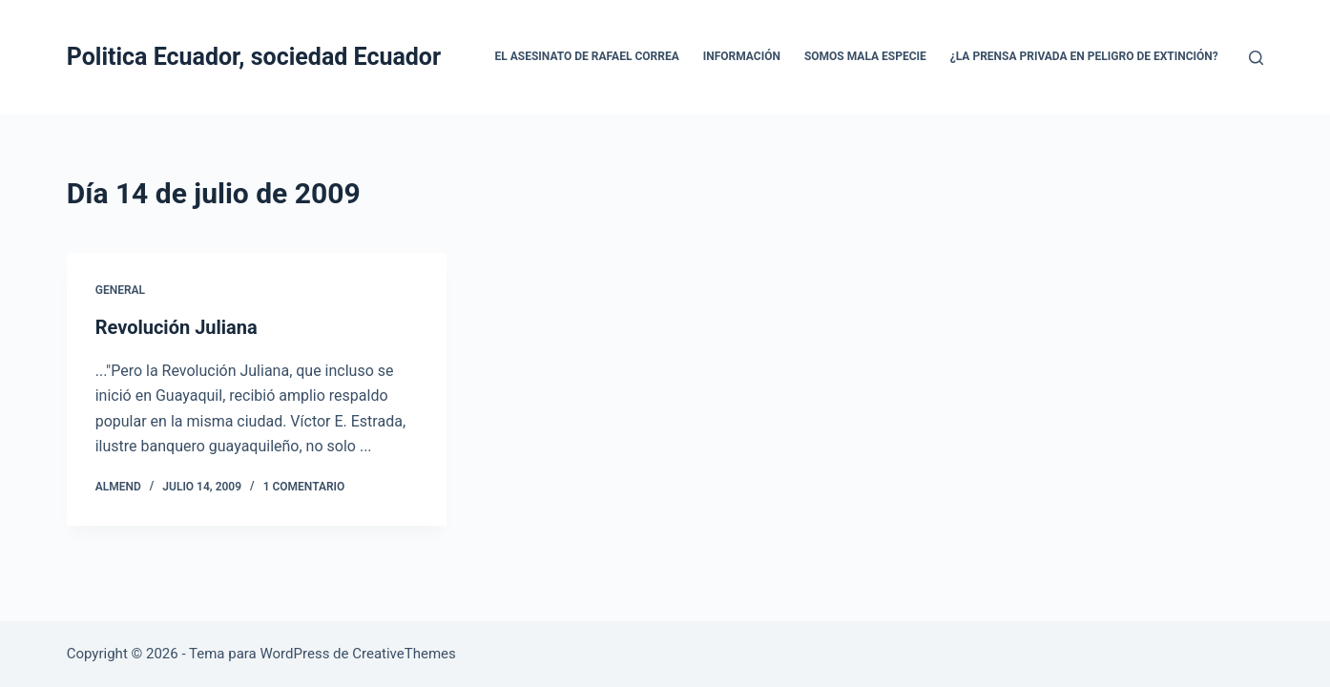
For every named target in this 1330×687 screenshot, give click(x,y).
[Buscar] (1256, 58)
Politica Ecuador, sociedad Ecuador (254, 57)
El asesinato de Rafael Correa (587, 56)
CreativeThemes (404, 653)
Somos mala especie (865, 56)
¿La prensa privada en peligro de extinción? (1084, 56)
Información (741, 56)
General (120, 290)
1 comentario (304, 486)
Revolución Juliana (176, 327)
